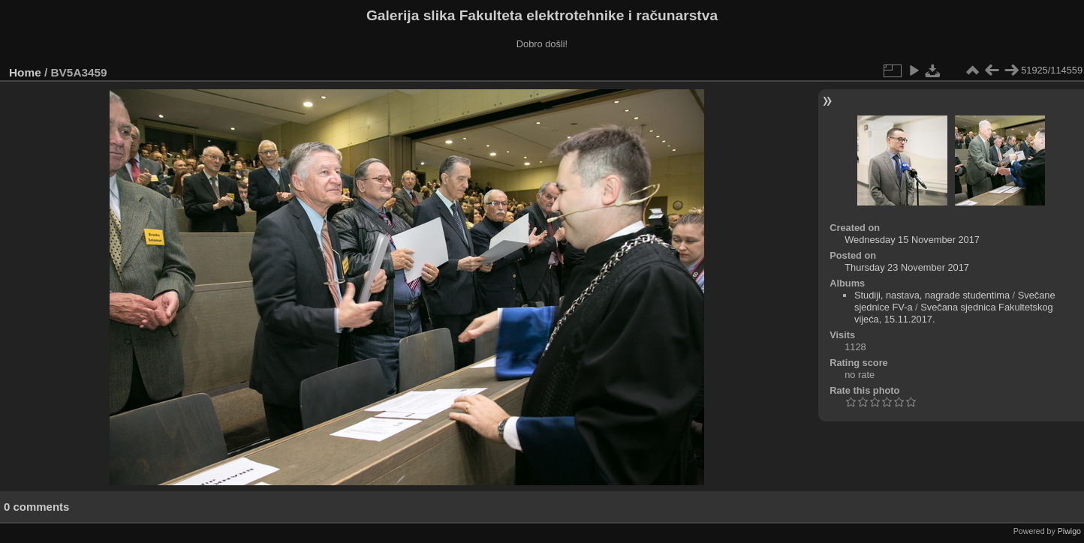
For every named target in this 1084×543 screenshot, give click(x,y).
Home (25, 72)
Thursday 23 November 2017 (907, 267)
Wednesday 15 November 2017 (912, 239)
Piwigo (1069, 531)
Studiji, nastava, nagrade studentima (932, 295)
